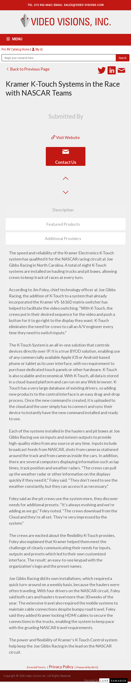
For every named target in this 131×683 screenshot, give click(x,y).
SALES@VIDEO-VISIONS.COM (84, 5)
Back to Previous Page (28, 68)
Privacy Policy (61, 666)
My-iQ (37, 49)
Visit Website (65, 137)
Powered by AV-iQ (87, 667)
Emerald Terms (36, 667)
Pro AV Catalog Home (16, 49)
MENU (17, 39)
